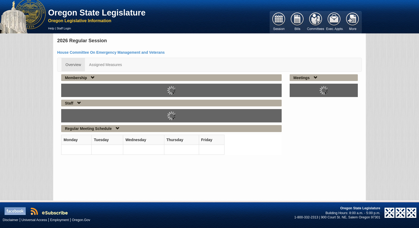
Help (51, 28)
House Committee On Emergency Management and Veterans (111, 52)
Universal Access (34, 220)
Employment (59, 220)
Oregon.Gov (81, 220)
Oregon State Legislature (97, 12)
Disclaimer (10, 220)
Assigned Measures (105, 65)
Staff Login (64, 28)
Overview (73, 65)
